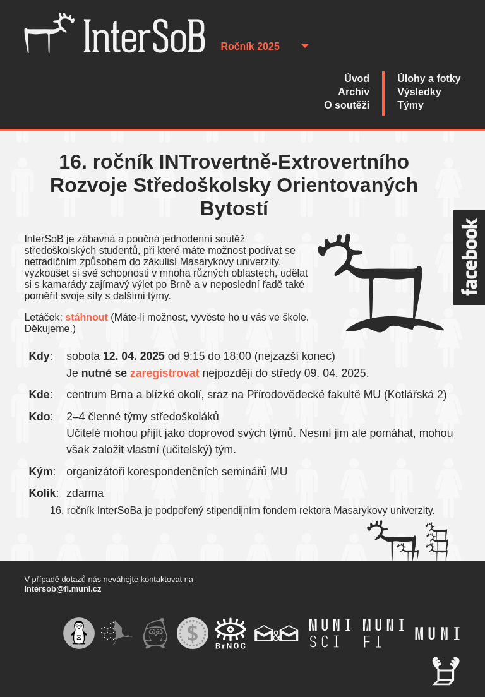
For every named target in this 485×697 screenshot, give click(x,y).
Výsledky (419, 91)
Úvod (356, 78)
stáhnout (86, 317)
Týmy (410, 105)
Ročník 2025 (249, 46)
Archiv (353, 91)
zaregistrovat (165, 373)
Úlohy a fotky (428, 78)
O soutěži (346, 105)
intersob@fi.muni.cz (62, 588)
